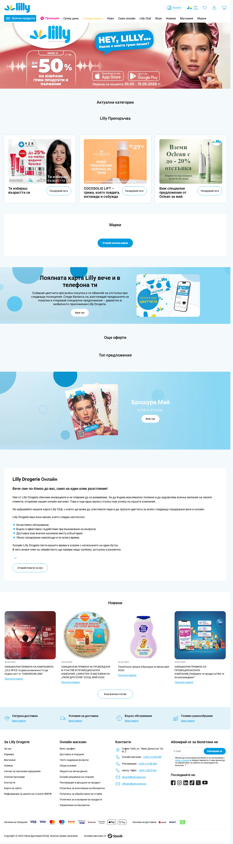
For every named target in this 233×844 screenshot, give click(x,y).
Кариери (9, 755)
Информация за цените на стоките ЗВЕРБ (28, 794)
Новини (171, 18)
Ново (110, 18)
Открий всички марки (115, 243)
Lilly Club (145, 18)
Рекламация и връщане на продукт (80, 783)
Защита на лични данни (73, 772)
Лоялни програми (14, 777)
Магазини (186, 18)
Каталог (174, 7)
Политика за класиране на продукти (81, 800)
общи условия (182, 761)
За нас (7, 749)
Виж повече (19, 721)
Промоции (52, 18)
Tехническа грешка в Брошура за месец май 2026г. (143, 669)
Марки (201, 18)
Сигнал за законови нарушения (22, 772)
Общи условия (68, 766)
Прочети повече (14, 679)
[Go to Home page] (17, 7)
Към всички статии (115, 695)
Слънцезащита (93, 18)
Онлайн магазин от (103, 836)
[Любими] (204, 7)
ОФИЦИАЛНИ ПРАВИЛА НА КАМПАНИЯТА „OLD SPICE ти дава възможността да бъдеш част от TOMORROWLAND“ (29, 671)
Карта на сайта (13, 789)
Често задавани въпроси (74, 760)
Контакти (9, 783)
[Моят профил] (214, 7)
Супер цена (71, 18)
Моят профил (67, 749)
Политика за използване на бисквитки (82, 789)
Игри (158, 18)
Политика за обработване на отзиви (81, 794)
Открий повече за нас (30, 568)
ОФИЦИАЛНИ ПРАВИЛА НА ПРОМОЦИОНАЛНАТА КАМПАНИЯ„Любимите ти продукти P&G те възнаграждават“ (199, 673)
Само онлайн (126, 18)
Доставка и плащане (72, 755)
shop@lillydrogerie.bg (134, 778)
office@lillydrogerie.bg (134, 784)
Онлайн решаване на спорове (77, 777)
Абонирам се (214, 752)
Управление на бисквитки (75, 806)
